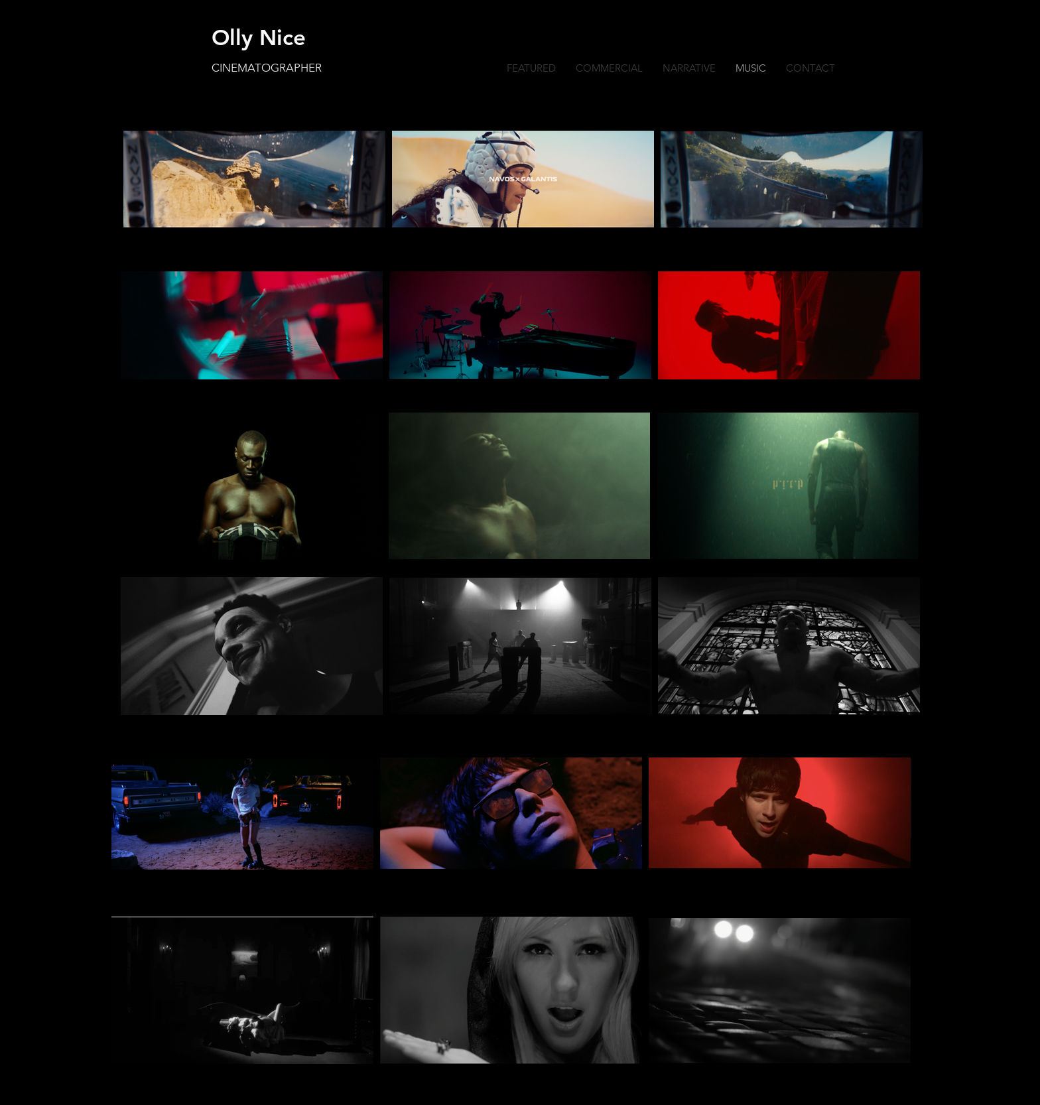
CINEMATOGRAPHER (267, 67)
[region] (523, 179)
